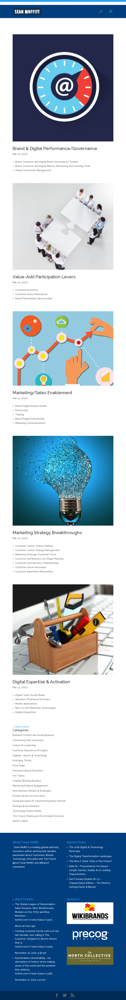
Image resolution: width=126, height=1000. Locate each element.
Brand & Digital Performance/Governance (55, 148)
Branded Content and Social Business (33, 735)
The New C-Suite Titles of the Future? (90, 861)
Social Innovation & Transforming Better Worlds (39, 801)
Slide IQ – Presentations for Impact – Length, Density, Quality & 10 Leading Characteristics (89, 870)
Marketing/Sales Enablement (42, 392)
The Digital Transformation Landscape (90, 856)
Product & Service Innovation (29, 796)
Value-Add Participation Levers (44, 276)
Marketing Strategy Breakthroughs (47, 532)
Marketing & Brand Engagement (30, 785)
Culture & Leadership (24, 745)
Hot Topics (19, 775)
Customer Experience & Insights (30, 750)
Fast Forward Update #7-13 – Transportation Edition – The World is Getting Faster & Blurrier (89, 883)
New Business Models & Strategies (32, 790)
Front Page (19, 765)
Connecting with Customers (28, 740)
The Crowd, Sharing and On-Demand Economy (38, 816)
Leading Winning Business (27, 780)
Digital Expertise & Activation (41, 681)
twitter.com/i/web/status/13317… (34, 919)
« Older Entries (21, 726)
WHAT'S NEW (20, 821)
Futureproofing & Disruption (28, 770)
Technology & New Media (27, 811)
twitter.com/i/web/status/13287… (34, 973)
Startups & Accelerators (26, 806)
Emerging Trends (22, 760)
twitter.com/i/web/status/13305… (34, 946)
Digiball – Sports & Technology (30, 755)
